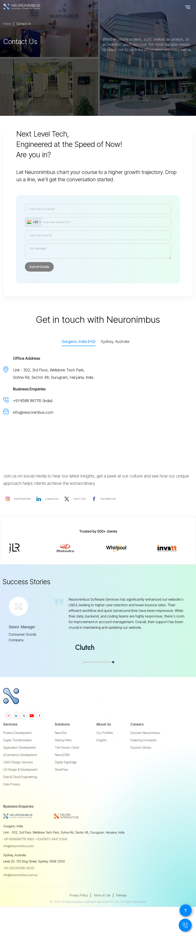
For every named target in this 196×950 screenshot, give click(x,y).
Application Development (19, 759)
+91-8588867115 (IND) (18, 851)
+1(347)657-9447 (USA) (51, 851)
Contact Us (23, 35)
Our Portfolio (104, 744)
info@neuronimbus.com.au (20, 886)
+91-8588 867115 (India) (33, 400)
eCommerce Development (20, 766)
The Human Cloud (67, 759)
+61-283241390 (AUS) (18, 880)
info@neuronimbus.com (33, 412)
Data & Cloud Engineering (20, 788)
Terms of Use (101, 907)
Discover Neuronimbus (145, 744)
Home (7, 35)
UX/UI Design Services (18, 773)
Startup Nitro (63, 751)
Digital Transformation (17, 751)
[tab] (79, 341)
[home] (30, 6)
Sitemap (121, 907)
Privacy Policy (79, 907)
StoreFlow (61, 781)
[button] (187, 6)
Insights (101, 751)
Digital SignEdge (66, 773)
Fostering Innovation (143, 751)
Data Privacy (11, 795)
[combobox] (33, 222)
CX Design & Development (20, 781)
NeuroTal (60, 744)
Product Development (17, 744)
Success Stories (140, 759)
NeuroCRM (62, 766)
